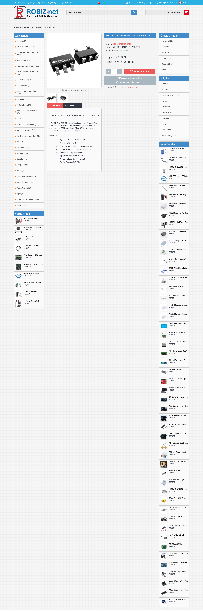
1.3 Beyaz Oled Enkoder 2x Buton (179, 397)
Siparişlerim (166, 58)
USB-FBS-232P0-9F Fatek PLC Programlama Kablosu (179, 176)
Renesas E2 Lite (175, 369)
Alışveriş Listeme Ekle (131, 78)
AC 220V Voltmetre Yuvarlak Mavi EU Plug (179, 599)
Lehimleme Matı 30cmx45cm (179, 323)
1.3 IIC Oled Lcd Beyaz (177, 415)
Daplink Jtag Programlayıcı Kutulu (179, 507)
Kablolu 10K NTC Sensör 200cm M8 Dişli (179, 425)
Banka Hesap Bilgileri (170, 95)
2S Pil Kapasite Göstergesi (179, 526)
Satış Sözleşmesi (169, 136)
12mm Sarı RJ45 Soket (177, 498)
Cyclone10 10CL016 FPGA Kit (33, 264)
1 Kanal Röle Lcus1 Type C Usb (179, 360)
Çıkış (164, 70)
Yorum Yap (133, 87)
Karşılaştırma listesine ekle (131, 82)
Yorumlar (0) (72, 105)
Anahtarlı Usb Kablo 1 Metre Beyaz (179, 296)
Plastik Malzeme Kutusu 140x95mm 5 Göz (179, 305)
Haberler (165, 118)
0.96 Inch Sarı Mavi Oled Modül (179, 434)
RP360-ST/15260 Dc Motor (179, 167)
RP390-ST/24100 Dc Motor (179, 489)
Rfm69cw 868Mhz (175, 544)
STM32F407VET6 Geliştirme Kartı (33, 227)
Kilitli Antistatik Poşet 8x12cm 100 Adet (179, 480)
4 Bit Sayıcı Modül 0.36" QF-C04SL (179, 351)
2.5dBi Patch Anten (31, 292)
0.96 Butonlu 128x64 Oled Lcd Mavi (179, 406)
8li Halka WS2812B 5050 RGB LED (33, 246)
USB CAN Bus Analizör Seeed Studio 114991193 (33, 273)
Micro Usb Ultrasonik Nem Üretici (33, 283)
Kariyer (164, 124)
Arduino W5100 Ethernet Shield (179, 563)
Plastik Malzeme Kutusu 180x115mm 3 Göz (179, 314)
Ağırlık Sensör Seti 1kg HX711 (179, 443)
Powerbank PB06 (175, 517)
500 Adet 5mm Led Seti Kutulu (179, 452)
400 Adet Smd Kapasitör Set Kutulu (179, 277)
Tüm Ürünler (21, 205)
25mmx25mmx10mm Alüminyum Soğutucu (179, 581)
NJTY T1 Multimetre (31, 218)
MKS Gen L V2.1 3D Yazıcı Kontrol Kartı (33, 255)
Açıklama (55, 105)
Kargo (164, 101)
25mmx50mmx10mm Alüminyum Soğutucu (179, 590)
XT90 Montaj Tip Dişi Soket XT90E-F (179, 213)
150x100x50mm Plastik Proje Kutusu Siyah (179, 231)
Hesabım (165, 47)
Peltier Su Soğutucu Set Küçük (179, 572)
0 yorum (122, 87)
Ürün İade (166, 107)
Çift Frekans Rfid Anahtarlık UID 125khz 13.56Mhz (179, 149)
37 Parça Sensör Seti (31, 301)
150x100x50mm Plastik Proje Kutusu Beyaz (179, 204)
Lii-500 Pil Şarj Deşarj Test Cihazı (179, 222)
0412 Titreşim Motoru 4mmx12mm (179, 158)
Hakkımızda (167, 84)
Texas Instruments (122, 44)
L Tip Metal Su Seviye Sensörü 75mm (179, 259)
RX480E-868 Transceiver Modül (179, 333)
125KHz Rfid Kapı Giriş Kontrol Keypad (179, 195)
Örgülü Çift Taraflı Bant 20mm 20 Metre (179, 461)
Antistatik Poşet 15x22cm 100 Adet (179, 241)
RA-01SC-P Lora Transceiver (179, 342)
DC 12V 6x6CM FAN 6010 (178, 553)
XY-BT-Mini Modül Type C (178, 379)
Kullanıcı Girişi (167, 41)
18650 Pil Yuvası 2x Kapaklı (179, 388)
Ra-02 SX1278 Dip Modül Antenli (179, 535)
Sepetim (165, 52)
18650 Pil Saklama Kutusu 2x (179, 268)
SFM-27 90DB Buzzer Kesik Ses (179, 287)
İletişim (165, 89)
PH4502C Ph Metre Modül (178, 250)
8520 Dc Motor (174, 471)
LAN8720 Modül (29, 237)
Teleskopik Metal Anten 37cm (179, 185)
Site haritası (166, 130)
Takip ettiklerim (168, 64)
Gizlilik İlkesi (167, 112)
